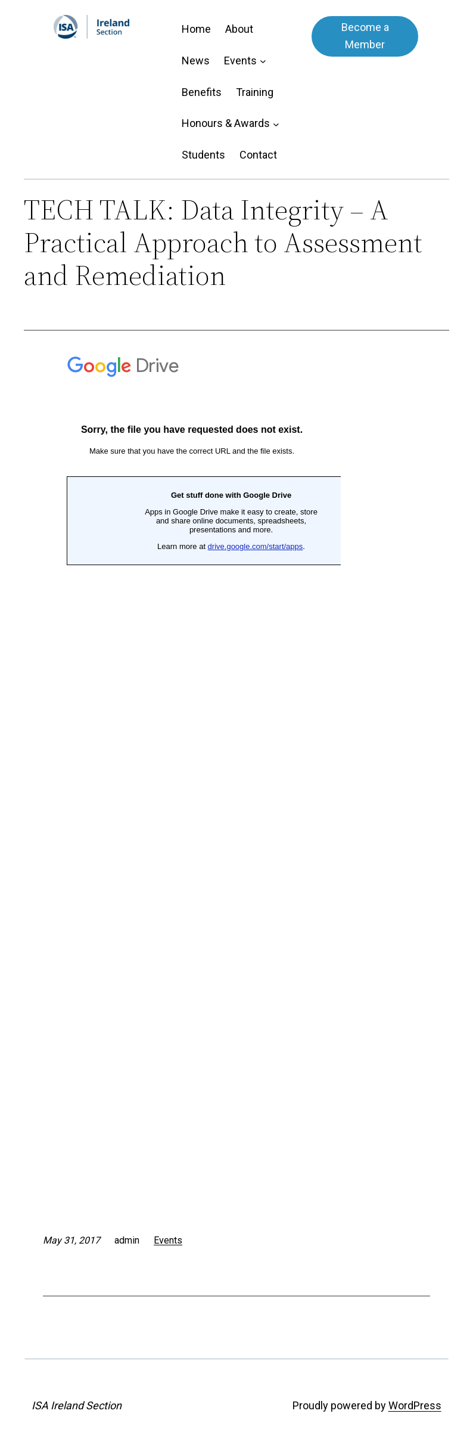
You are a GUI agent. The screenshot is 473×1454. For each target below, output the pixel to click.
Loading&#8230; (192, 762)
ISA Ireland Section (77, 1405)
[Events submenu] (263, 61)
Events (168, 1240)
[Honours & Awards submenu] (276, 123)
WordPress (414, 1405)
